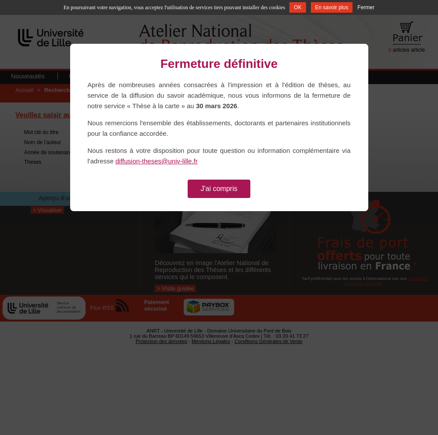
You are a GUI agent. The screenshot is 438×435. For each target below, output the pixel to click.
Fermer (365, 7)
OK (297, 7)
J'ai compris (219, 188)
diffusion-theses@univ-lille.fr (156, 161)
